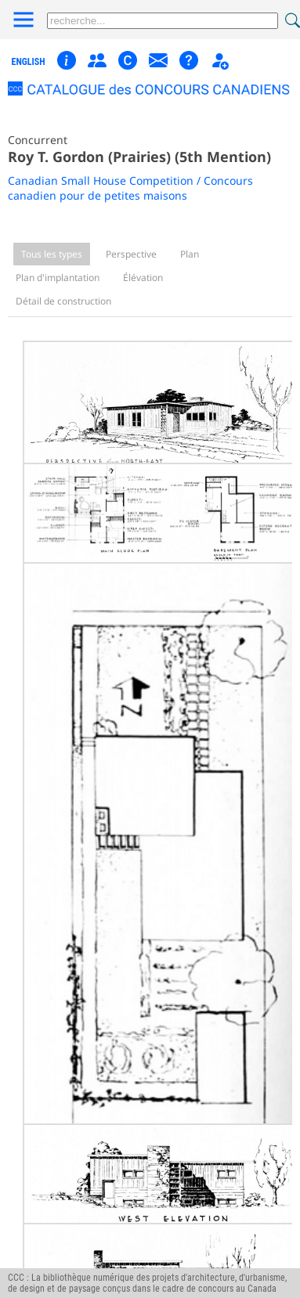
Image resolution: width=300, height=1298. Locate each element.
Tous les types (51, 254)
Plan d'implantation (57, 277)
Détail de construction (63, 301)
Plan (189, 254)
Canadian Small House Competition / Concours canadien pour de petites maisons (130, 188)
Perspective (131, 254)
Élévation (143, 277)
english (28, 61)
